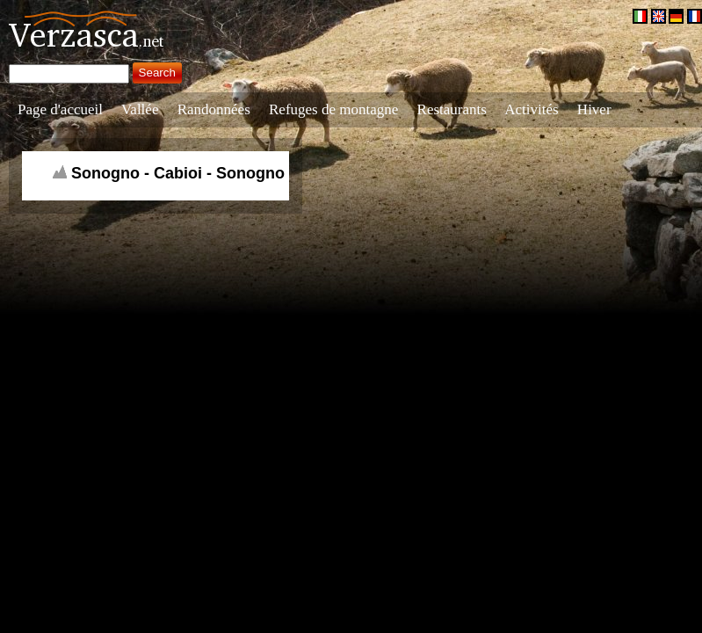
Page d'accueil (60, 109)
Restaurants (452, 109)
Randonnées (213, 109)
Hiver (594, 109)
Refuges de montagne (333, 109)
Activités (531, 109)
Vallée (139, 109)
